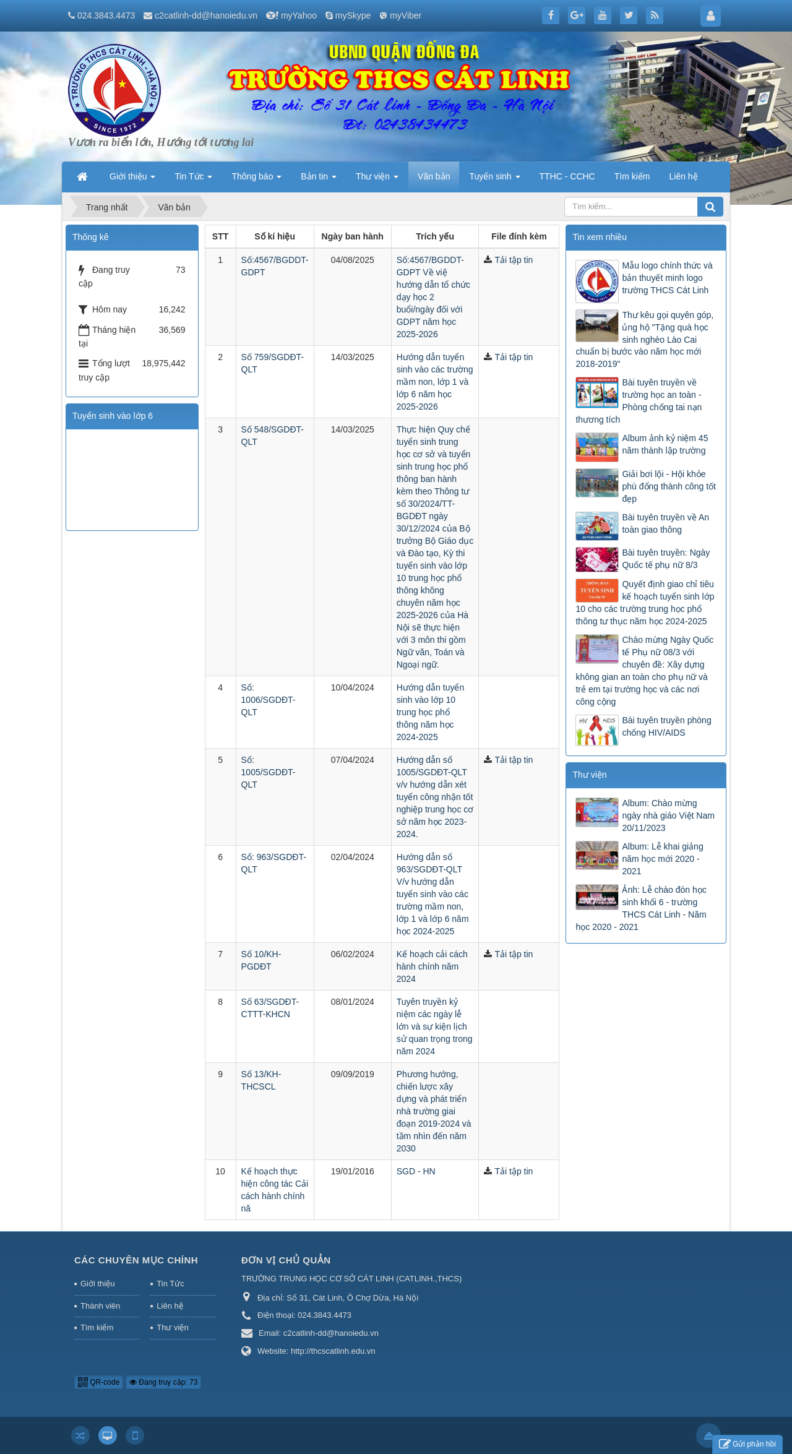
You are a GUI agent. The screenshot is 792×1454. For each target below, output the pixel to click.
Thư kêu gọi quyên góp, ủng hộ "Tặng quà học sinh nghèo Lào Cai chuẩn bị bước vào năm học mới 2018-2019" (644, 339)
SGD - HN (416, 1171)
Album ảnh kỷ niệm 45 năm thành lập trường (665, 444)
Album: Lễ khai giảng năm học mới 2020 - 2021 (662, 858)
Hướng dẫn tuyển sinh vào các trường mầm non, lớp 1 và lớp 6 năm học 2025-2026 (435, 381)
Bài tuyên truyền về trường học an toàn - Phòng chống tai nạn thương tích (638, 400)
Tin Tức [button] (193, 180)
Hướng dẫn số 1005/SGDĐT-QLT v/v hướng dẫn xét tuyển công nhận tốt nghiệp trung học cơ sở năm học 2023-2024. (435, 797)
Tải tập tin (513, 260)
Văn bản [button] (434, 176)
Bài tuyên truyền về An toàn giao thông (665, 523)
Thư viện (172, 1327)
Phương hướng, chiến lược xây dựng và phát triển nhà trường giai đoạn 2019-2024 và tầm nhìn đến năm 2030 (434, 1111)
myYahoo (299, 15)
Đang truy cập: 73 (163, 1382)
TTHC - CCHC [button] (567, 176)
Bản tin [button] (319, 180)
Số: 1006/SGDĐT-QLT (268, 699)
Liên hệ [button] (683, 176)
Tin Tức (170, 1283)
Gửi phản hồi (747, 1444)
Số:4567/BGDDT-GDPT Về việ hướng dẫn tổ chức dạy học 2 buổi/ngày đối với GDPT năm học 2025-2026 (433, 297)
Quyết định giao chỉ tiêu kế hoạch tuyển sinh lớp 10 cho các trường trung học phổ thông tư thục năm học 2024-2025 (644, 602)
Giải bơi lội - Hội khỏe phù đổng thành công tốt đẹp (668, 486)
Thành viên (100, 1305)
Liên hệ (170, 1305)
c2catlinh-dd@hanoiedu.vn (206, 15)
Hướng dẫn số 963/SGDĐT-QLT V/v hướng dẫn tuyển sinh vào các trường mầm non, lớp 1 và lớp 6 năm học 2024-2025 (433, 894)
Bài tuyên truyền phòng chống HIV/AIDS (666, 726)
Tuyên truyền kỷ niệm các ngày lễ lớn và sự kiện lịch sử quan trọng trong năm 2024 (435, 1026)
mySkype (353, 15)
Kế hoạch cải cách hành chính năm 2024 (432, 966)
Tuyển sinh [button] (494, 180)
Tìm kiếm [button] (632, 176)
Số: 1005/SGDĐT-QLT (268, 772)
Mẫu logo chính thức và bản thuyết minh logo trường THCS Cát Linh (667, 277)
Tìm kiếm (96, 1327)
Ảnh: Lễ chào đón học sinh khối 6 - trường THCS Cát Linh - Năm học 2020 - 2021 (640, 908)
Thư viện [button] (377, 180)
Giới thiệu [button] (132, 180)
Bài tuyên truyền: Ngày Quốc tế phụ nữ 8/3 (666, 559)
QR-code (98, 1382)
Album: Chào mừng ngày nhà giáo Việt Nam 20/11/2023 (668, 815)
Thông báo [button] (256, 180)
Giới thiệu (97, 1283)
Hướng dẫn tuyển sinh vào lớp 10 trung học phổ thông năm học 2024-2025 (431, 712)
